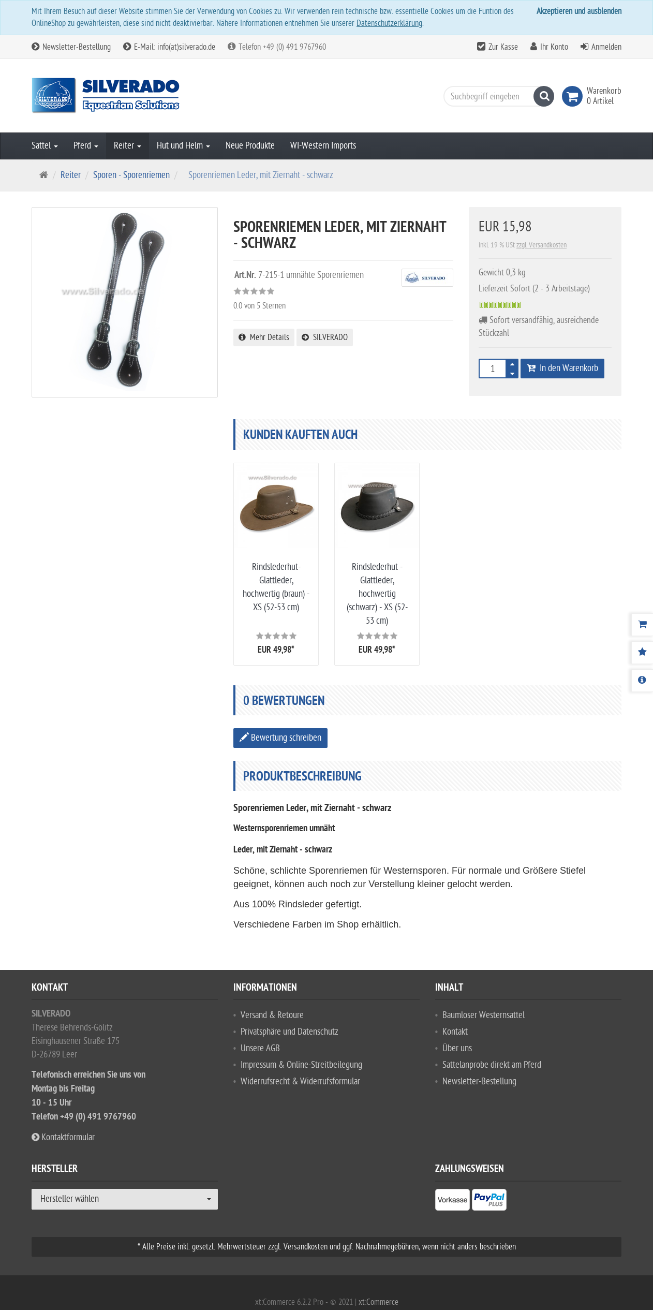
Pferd (85, 145)
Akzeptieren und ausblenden (579, 11)
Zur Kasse (503, 47)
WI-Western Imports (323, 145)
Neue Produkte (250, 145)
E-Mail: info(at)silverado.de (169, 47)
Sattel (45, 145)
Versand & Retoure (272, 1015)
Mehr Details (264, 337)
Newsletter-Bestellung (71, 47)
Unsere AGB (260, 1048)
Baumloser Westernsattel (483, 1015)
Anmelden (606, 47)
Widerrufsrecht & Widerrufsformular (300, 1081)
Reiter (127, 145)
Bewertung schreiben (280, 737)
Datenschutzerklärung (389, 23)
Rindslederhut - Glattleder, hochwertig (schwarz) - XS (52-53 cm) (377, 594)
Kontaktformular (63, 1137)
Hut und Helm (183, 145)
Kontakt (455, 1031)
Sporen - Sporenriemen (131, 175)
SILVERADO (325, 337)
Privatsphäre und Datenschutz (289, 1031)
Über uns (457, 1048)
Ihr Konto (554, 47)
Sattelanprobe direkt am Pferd (491, 1064)
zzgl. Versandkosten (541, 245)
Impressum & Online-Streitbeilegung (301, 1064)
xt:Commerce (378, 1302)
